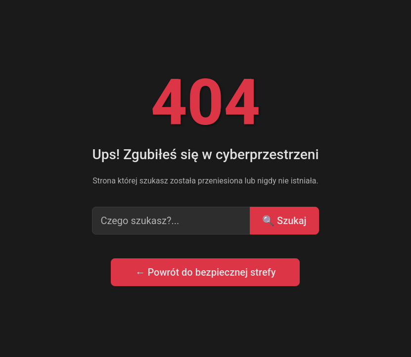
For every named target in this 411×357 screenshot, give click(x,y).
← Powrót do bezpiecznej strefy (205, 272)
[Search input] (171, 221)
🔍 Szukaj (284, 221)
